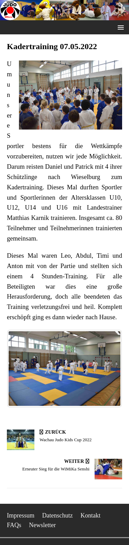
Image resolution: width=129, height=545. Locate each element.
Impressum (20, 515)
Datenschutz (57, 515)
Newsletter (42, 525)
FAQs (14, 525)
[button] (119, 27)
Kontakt (90, 515)
